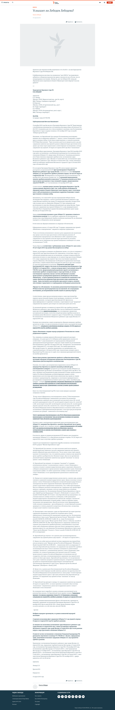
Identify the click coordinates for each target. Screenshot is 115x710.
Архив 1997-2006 (16, 701)
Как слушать (38, 696)
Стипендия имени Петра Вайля (20, 698)
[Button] (69, 22)
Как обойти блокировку (41, 698)
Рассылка (37, 701)
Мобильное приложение (18, 696)
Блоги (35, 7)
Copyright (37, 704)
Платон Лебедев (37, 14)
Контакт (14, 704)
